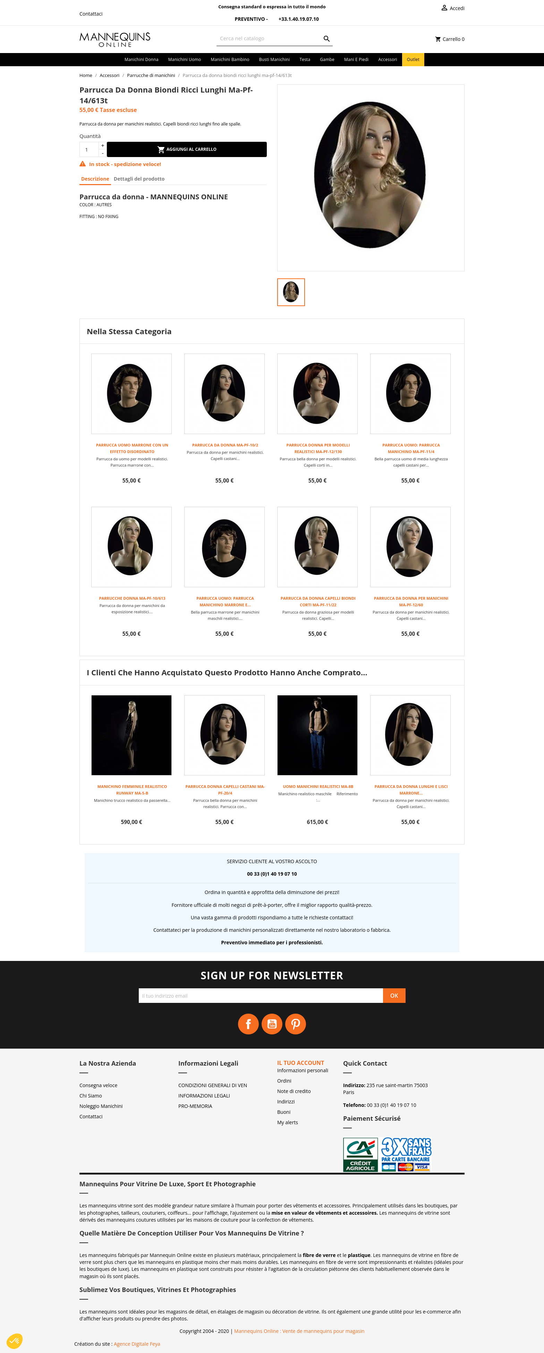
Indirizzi (286, 1101)
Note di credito (294, 1091)
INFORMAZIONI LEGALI (204, 1095)
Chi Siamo (90, 1095)
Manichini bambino (230, 59)
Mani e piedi (356, 59)
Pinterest (295, 1024)
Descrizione (95, 178)
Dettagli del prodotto (139, 178)
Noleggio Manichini (101, 1106)
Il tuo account (300, 1063)
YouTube (272, 1024)
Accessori (388, 59)
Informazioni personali (302, 1070)
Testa (304, 59)
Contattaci (91, 13)
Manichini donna (142, 59)
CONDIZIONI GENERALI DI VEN (212, 1085)
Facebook (248, 1024)
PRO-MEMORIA (195, 1106)
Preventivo (245, 19)
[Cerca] (274, 38)
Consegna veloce (98, 1085)
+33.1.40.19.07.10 (294, 19)
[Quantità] (89, 149)
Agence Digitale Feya (137, 1344)
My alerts (287, 1122)
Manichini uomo (184, 59)
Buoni (283, 1112)
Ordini (284, 1080)
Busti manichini (274, 59)
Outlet (413, 59)
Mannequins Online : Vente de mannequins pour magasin (299, 1331)
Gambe (327, 59)
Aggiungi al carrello (186, 150)
